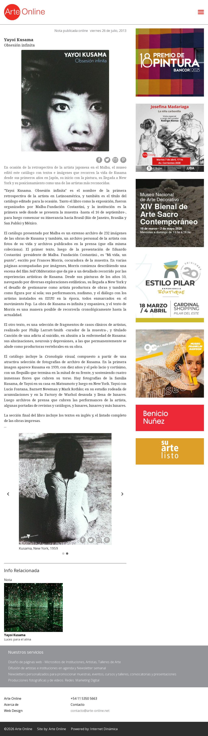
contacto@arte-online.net (90, 710)
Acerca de (11, 704)
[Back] (8, 494)
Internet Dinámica (104, 729)
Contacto (77, 704)
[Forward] (122, 494)
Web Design (13, 710)
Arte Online (12, 698)
